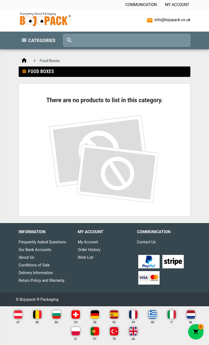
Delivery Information (36, 273)
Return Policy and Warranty (42, 280)
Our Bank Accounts (35, 249)
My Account (177, 4)
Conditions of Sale (34, 265)
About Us (26, 257)
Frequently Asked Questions (42, 242)
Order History (89, 249)
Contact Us (146, 242)
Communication (141, 4)
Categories (42, 40)
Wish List (86, 257)
